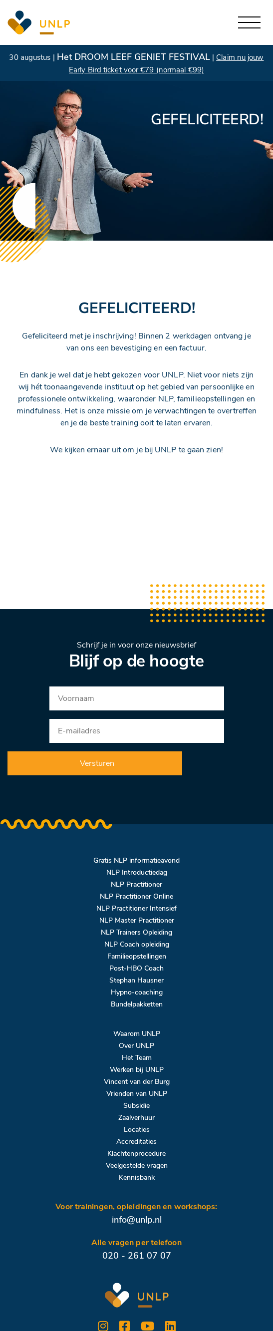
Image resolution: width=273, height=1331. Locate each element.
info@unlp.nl (137, 1220)
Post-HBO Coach (136, 968)
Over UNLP (136, 1045)
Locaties (137, 1129)
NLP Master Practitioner (136, 920)
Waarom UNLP (136, 1033)
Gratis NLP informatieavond (136, 860)
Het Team (137, 1057)
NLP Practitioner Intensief (136, 908)
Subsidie (136, 1105)
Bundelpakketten (137, 1004)
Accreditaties (136, 1141)
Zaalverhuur (136, 1117)
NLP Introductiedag (136, 872)
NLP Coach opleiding (136, 944)
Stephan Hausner (136, 980)
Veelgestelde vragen (137, 1165)
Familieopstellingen (136, 956)
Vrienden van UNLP (136, 1093)
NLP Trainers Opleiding (136, 932)
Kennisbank (137, 1177)
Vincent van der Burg (137, 1081)
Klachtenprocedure (136, 1153)
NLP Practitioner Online (136, 896)
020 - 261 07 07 (136, 1256)
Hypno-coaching (137, 992)
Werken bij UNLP (137, 1069)
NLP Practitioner (136, 884)
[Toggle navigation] (249, 22)
